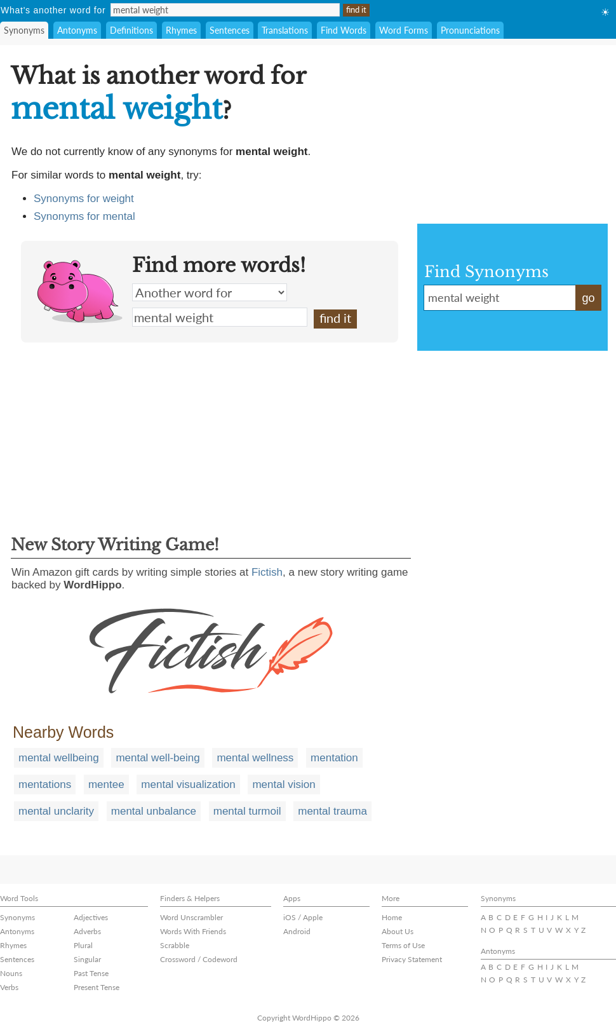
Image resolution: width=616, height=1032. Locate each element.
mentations (44, 784)
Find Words (343, 30)
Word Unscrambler (191, 917)
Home (392, 917)
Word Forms (403, 30)
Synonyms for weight (84, 199)
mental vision (283, 784)
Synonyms (24, 30)
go (588, 298)
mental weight (219, 317)
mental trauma (332, 811)
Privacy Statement (412, 959)
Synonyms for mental (84, 216)
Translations (285, 30)
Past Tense (91, 973)
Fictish (267, 572)
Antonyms (77, 30)
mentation (334, 758)
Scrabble (174, 945)
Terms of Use (403, 945)
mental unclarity (56, 811)
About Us (397, 931)
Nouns (11, 973)
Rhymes (181, 30)
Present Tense (96, 987)
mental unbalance (153, 811)
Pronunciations (470, 30)
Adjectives (91, 917)
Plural (83, 945)
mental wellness (255, 758)
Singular (87, 959)
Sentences (230, 30)
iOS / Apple (303, 917)
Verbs (9, 987)
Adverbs (87, 931)
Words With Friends (193, 931)
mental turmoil (247, 811)
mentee (106, 784)
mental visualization (188, 784)
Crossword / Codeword (199, 959)
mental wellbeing (58, 758)
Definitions (131, 30)
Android (297, 931)
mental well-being (157, 758)
